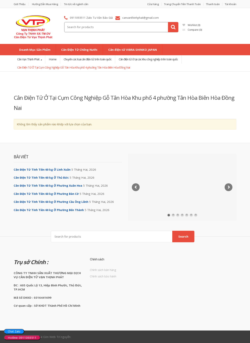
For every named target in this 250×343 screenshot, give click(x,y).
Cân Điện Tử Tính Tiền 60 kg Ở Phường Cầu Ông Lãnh (51, 202)
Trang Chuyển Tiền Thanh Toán (182, 4)
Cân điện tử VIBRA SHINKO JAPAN (132, 50)
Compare (192, 29)
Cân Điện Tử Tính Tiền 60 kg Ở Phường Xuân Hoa (48, 185)
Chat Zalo (14, 331)
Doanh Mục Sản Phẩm (34, 50)
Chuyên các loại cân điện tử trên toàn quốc (88, 59)
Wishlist (191, 25)
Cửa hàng (153, 4)
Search (183, 236)
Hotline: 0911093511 (22, 337)
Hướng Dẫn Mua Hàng (45, 4)
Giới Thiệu (19, 4)
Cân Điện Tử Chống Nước (79, 50)
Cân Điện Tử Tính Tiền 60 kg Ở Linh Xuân (42, 169)
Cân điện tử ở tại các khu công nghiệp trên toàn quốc (148, 59)
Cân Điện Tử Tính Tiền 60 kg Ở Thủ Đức (41, 177)
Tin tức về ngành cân (76, 4)
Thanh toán (213, 4)
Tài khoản (230, 4)
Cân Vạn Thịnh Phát (28, 59)
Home (52, 59)
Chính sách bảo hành (103, 276)
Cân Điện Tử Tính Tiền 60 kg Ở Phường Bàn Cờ (46, 194)
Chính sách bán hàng (103, 270)
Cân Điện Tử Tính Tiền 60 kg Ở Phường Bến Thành (49, 210)
